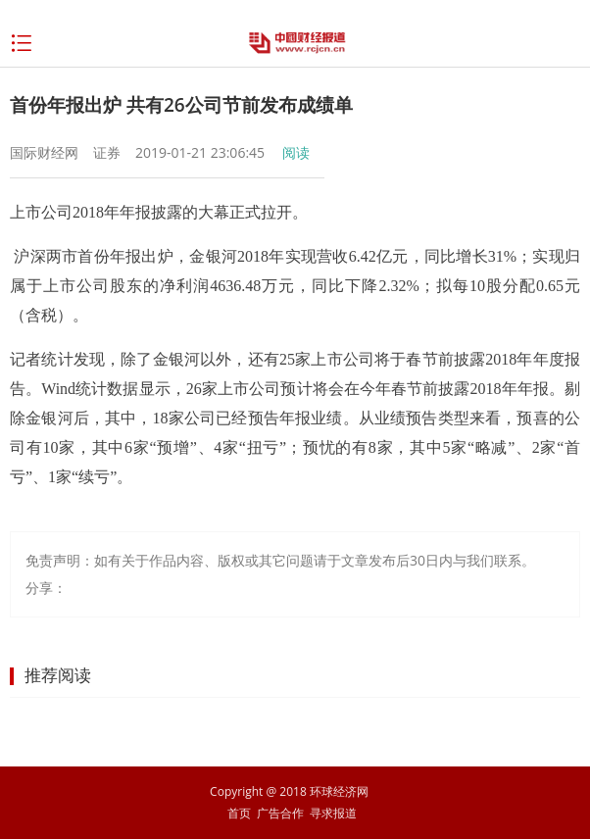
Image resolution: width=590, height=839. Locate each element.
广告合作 (280, 813)
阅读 (296, 152)
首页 (239, 813)
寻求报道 (333, 813)
